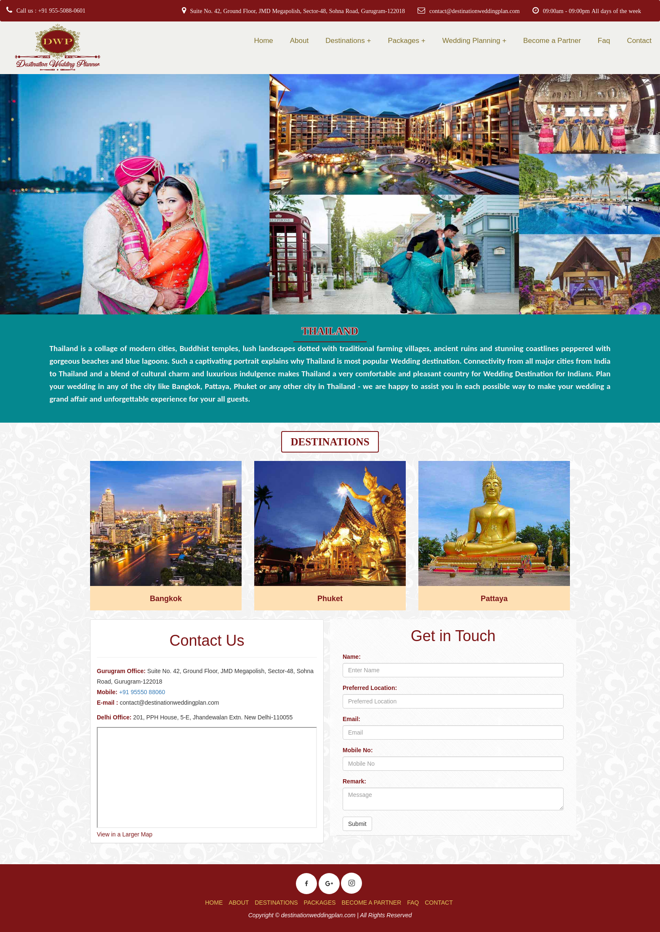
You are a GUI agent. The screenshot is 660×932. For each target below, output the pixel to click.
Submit (357, 823)
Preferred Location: (370, 687)
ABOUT (239, 902)
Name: (352, 656)
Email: (351, 719)
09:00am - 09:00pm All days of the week (592, 11)
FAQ (413, 902)
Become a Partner (552, 41)
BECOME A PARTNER (371, 902)
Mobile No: (358, 750)
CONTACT (439, 902)
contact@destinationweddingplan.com (474, 11)
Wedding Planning (471, 41)
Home (263, 41)
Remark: (354, 781)
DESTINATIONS (276, 902)
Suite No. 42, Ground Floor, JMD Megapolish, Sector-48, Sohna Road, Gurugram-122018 (297, 11)
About (299, 41)
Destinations (345, 41)
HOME (214, 902)
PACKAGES (320, 902)
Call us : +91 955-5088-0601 (50, 10)
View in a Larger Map (124, 834)
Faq (604, 41)
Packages (403, 41)
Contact (639, 41)
